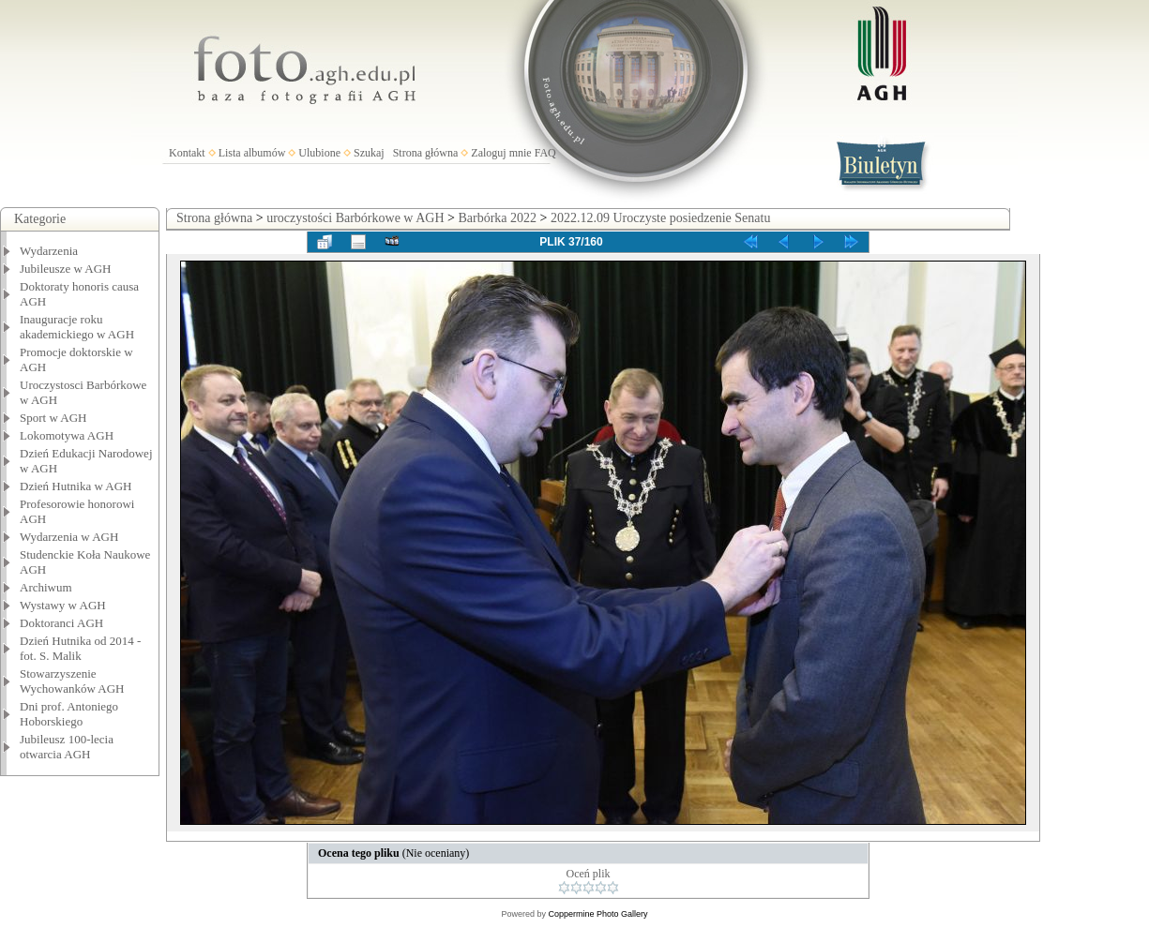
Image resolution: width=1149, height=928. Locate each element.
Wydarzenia (49, 251)
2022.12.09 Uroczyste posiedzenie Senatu (660, 218)
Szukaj (369, 152)
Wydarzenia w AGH (69, 537)
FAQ (545, 152)
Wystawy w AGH (63, 605)
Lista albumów (252, 152)
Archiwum (46, 587)
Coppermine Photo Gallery (597, 914)
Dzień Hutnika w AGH (76, 486)
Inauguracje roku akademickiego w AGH (77, 326)
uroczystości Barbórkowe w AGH (355, 218)
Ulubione (319, 152)
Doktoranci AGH (61, 623)
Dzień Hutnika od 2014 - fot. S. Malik (80, 648)
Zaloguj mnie (501, 152)
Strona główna (426, 152)
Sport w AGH (53, 418)
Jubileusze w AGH (66, 269)
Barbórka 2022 (497, 218)
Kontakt (187, 152)
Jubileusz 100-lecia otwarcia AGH (66, 746)
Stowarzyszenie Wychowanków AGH (72, 681)
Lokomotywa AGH (66, 435)
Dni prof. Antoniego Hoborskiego (69, 713)
